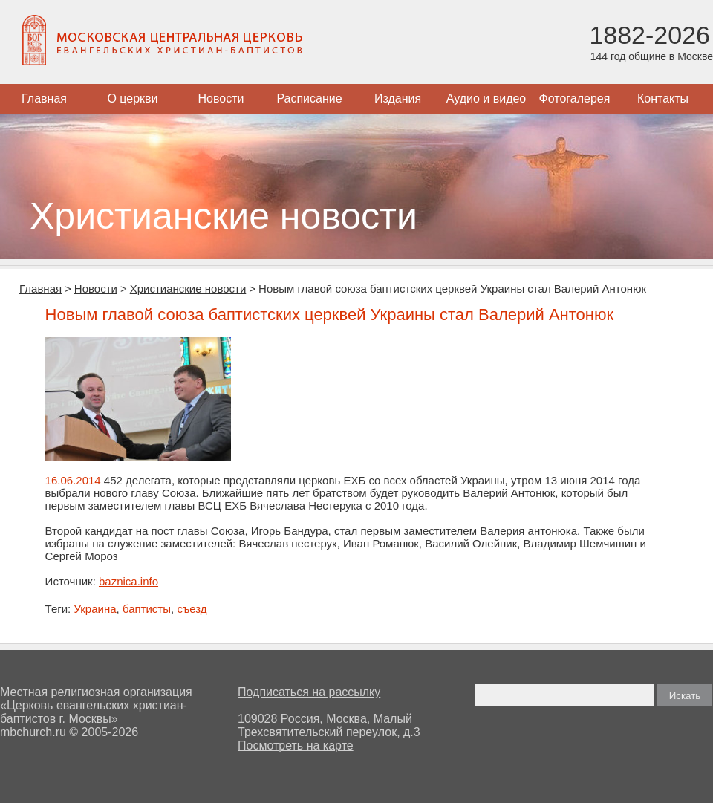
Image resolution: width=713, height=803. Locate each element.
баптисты (147, 608)
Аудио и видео (486, 98)
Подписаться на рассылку (309, 692)
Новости (221, 98)
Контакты (662, 98)
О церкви (132, 98)
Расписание (309, 98)
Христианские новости (188, 288)
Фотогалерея (575, 98)
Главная (44, 98)
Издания (397, 98)
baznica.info (128, 581)
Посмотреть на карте (296, 745)
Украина (95, 608)
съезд (191, 608)
